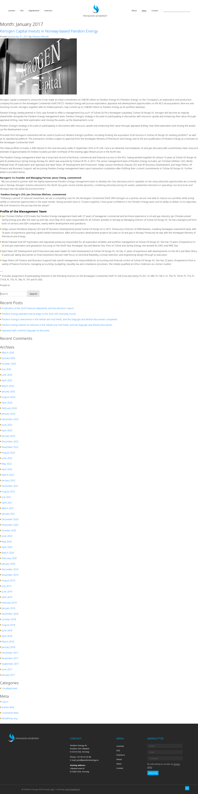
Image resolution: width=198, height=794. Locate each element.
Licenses (120, 746)
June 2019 (7, 591)
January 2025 (8, 391)
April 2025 (7, 380)
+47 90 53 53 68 (84, 757)
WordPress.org (9, 718)
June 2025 (7, 374)
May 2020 (7, 541)
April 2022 (7, 469)
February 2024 (9, 408)
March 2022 (8, 474)
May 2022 (7, 463)
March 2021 (8, 508)
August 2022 (8, 452)
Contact (119, 768)
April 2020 (7, 547)
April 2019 (7, 597)
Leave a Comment (35, 285)
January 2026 (8, 358)
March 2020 (8, 552)
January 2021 (8, 513)
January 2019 (8, 608)
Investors (120, 755)
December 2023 (10, 419)
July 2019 (6, 585)
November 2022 (10, 447)
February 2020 (9, 558)
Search (33, 293)
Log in (5, 701)
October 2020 (9, 530)
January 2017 (8, 674)
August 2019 (8, 580)
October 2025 (9, 363)
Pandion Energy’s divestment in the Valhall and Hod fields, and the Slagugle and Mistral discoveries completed (59, 319)
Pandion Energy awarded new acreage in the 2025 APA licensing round (39, 313)
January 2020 (8, 563)
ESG (118, 750)
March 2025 (8, 385)
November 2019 (10, 574)
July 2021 (6, 497)
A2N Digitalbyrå (72, 789)
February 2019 (9, 602)
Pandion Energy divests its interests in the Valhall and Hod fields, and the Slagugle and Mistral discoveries (57, 324)
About (119, 759)
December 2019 (10, 569)
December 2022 (10, 441)
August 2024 (8, 397)
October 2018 (9, 619)
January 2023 (8, 435)
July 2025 (6, 369)
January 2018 (8, 647)
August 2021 (8, 491)
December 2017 (10, 652)
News (118, 763)
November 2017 (10, 658)
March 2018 (8, 641)
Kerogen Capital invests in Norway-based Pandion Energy (49, 31)
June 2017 (7, 669)
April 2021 (7, 502)
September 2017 (10, 663)
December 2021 (10, 485)
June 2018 (7, 630)
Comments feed (10, 712)
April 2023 (7, 430)
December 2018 (10, 613)
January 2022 (8, 480)
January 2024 (8, 413)
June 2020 (7, 535)
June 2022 (7, 458)
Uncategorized (18, 285)
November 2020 (10, 524)
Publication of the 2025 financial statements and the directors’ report (37, 308)
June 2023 (7, 424)
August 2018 (8, 624)
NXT (53, 789)
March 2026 (8, 352)
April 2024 (7, 402)
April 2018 (7, 635)
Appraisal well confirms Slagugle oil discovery (25, 330)
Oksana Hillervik (40, 36)
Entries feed (8, 707)
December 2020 (10, 519)
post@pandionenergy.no (88, 760)
